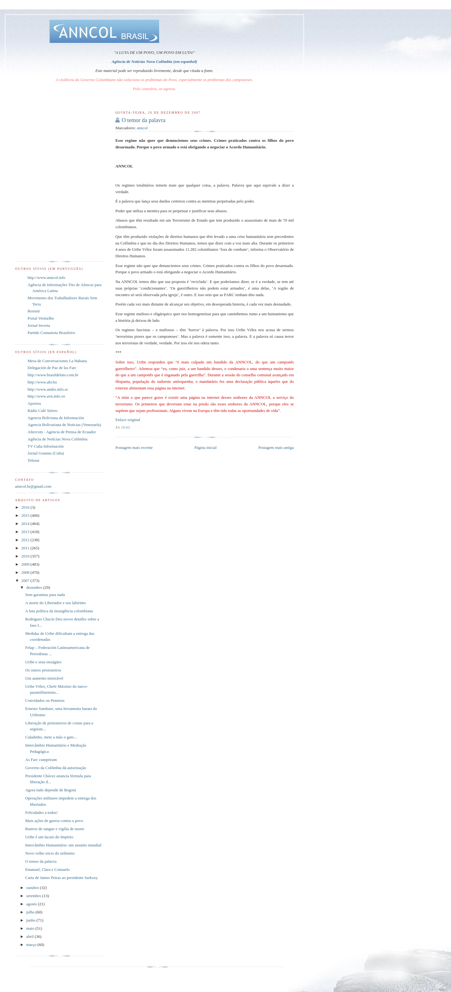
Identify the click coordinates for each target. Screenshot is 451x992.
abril (30, 936)
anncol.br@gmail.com (33, 486)
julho (31, 912)
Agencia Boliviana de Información (56, 417)
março (32, 944)
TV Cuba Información (46, 446)
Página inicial (205, 447)
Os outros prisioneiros (43, 670)
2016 (25, 507)
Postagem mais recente (134, 447)
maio (30, 928)
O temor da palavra (143, 120)
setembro (34, 895)
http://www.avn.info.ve (46, 396)
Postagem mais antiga (276, 447)
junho (31, 920)
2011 (25, 548)
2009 (25, 564)
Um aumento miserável (44, 678)
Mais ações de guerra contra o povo (54, 820)
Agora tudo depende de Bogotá (50, 790)
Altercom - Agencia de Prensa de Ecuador (62, 431)
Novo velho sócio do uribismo (49, 853)
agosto (32, 904)
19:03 (125, 427)
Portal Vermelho (41, 318)
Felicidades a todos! (41, 812)
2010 (25, 556)
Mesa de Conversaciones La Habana (57, 360)
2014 (25, 523)
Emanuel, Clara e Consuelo (47, 869)
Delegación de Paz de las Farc (52, 367)
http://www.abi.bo (42, 382)
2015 (25, 515)
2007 (25, 580)
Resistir (34, 311)
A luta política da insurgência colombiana (59, 611)
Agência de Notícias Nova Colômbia (57, 439)
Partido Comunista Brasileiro (51, 332)
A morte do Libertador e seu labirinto (55, 602)
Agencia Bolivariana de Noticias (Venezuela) (64, 424)
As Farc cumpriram (41, 759)
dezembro (35, 587)
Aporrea (34, 403)
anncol (142, 128)
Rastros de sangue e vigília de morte (54, 828)
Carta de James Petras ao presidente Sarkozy (61, 877)
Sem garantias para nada (45, 594)
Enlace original (127, 419)
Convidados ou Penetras (45, 700)
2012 (25, 539)
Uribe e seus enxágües (43, 662)
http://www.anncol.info (46, 277)
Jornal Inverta (39, 325)
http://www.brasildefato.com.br (53, 375)
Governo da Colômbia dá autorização (55, 767)
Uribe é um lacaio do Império (49, 837)
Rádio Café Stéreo (42, 410)
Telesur (33, 460)
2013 (25, 531)
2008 (25, 572)
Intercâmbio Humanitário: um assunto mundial (63, 845)
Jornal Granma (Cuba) (46, 453)
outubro (33, 887)
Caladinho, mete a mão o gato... (51, 737)
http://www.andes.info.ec (48, 389)
